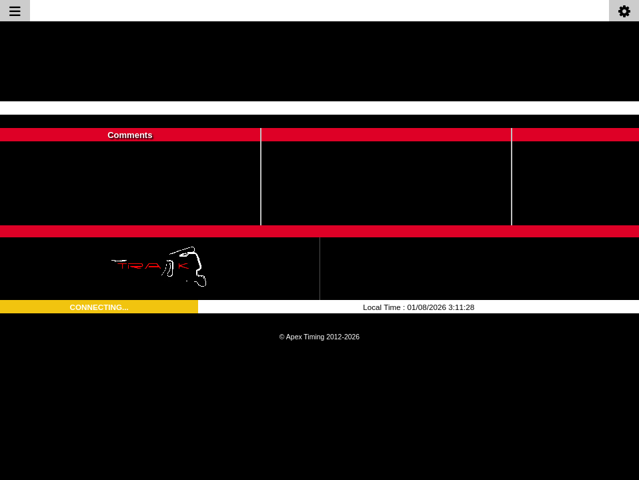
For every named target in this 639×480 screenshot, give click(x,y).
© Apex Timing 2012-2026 (319, 337)
